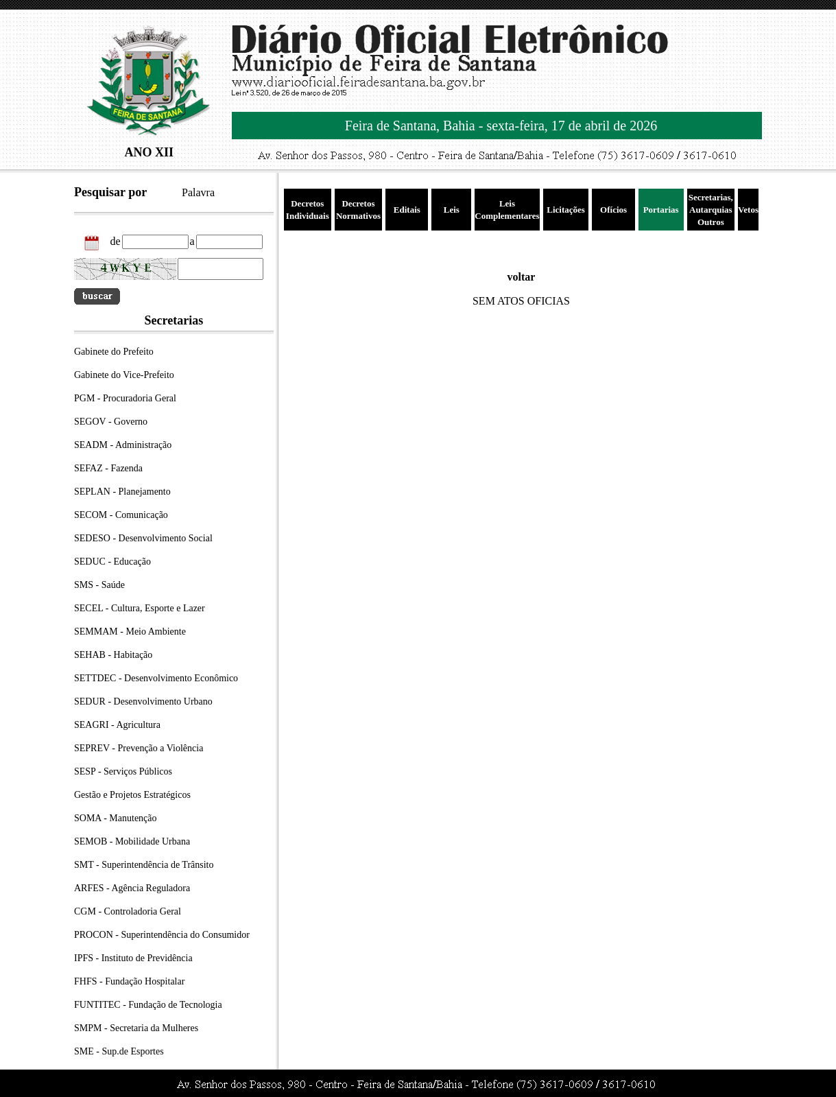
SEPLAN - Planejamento (122, 491)
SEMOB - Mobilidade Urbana (132, 841)
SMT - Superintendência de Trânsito (144, 865)
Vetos (748, 209)
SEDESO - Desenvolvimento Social (143, 538)
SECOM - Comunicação (121, 515)
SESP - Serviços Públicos (123, 771)
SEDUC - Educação (112, 561)
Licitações (566, 209)
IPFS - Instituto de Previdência (133, 958)
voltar (521, 277)
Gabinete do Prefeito (114, 351)
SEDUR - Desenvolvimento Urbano (143, 701)
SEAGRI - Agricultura (117, 725)
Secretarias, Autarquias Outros (711, 209)
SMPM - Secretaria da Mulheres (136, 1028)
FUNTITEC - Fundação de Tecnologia (148, 1005)
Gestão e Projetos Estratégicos (132, 795)
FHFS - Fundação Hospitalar (129, 981)
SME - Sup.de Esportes (119, 1051)
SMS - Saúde (99, 585)
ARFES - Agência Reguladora (132, 888)
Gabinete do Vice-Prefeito (124, 375)
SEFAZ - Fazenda (108, 468)
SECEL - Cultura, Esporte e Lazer (139, 608)
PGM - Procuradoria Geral (125, 398)
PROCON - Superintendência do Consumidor (162, 935)
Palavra (198, 192)
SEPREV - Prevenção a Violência (138, 748)
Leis (451, 209)
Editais (407, 209)
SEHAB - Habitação (113, 655)
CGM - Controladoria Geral (127, 911)
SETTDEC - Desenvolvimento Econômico (156, 678)
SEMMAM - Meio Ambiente (130, 631)
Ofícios (613, 209)
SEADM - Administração (122, 445)
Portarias (661, 209)
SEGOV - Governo (110, 421)
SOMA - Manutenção (115, 818)
